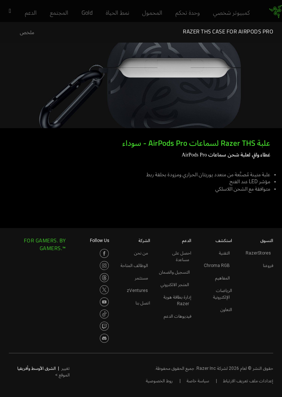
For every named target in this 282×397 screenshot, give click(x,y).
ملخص (27, 32)
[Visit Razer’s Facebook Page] (104, 253)
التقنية (224, 253)
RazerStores (258, 253)
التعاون (226, 309)
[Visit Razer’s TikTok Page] (104, 314)
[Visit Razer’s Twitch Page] (104, 326)
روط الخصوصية (159, 380)
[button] (7, 11)
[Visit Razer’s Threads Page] (104, 278)
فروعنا (268, 265)
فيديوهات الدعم (177, 316)
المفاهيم (222, 278)
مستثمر (141, 278)
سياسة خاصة (198, 380)
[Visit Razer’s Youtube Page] (104, 302)
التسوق (266, 240)
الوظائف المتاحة (134, 265)
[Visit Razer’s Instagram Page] (104, 265)
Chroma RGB (217, 265)
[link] (275, 12)
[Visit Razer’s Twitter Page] (104, 290)
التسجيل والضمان (174, 272)
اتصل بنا (142, 303)
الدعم (186, 240)
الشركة (144, 240)
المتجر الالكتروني (174, 284)
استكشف (224, 240)
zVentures (137, 290)
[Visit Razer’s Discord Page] (104, 338)
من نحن (141, 253)
